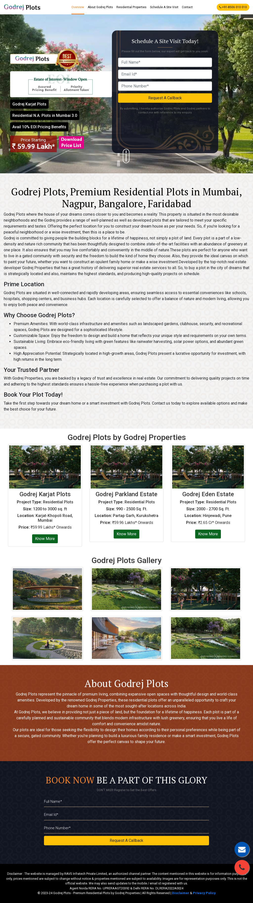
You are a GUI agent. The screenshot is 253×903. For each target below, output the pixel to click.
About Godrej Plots (100, 7)
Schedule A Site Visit (164, 7)
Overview (78, 7)
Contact (187, 7)
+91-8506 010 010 (233, 7)
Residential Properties (131, 7)
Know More (45, 538)
